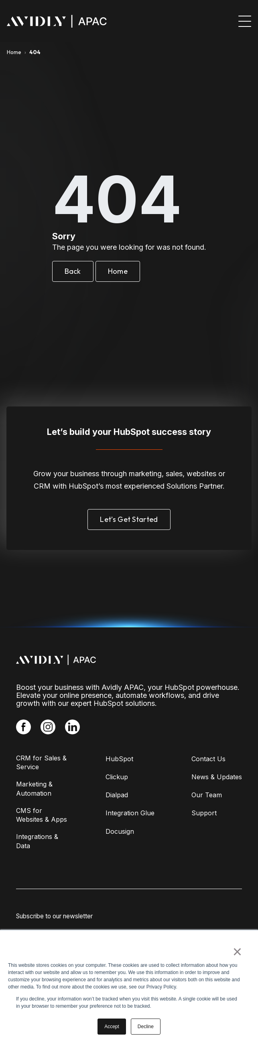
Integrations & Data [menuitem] (37, 841)
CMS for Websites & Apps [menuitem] (41, 814)
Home (14, 52)
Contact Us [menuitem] (208, 759)
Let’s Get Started (129, 519)
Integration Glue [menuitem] (130, 813)
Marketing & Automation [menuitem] (34, 788)
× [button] (237, 951)
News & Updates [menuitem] (216, 777)
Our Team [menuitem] (206, 795)
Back (73, 271)
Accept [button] (111, 1026)
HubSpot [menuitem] (119, 759)
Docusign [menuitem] (120, 831)
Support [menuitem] (204, 813)
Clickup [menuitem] (117, 777)
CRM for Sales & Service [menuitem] (41, 762)
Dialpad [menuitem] (117, 795)
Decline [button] (146, 1026)
